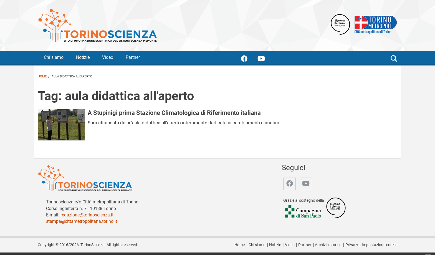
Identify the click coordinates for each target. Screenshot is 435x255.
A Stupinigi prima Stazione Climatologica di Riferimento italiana (174, 112)
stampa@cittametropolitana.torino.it (81, 221)
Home (42, 76)
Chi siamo (54, 57)
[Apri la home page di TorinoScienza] (97, 25)
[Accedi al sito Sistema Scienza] (336, 207)
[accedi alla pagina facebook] (248, 59)
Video (107, 57)
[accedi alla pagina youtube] (265, 59)
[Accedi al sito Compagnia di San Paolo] (303, 211)
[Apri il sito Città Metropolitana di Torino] (374, 24)
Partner (133, 57)
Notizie (83, 57)
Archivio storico (328, 245)
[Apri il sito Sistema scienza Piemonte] (340, 24)
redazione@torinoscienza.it (86, 215)
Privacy (351, 245)
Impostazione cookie (379, 245)
